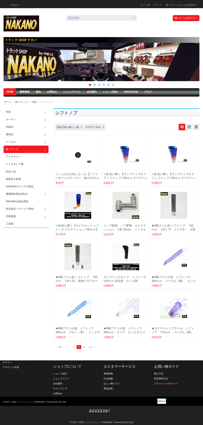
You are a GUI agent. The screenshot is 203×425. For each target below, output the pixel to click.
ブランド (157, 5)
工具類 (9, 223)
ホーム (7, 101)
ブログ (148, 91)
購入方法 (158, 373)
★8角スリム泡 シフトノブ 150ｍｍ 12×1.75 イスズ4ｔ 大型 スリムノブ (173, 229)
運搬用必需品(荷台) (17, 193)
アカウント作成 (11, 367)
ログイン (7, 362)
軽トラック (21, 101)
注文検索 (108, 378)
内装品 (9, 126)
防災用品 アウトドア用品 (20, 208)
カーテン (11, 119)
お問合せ (52, 91)
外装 (8, 111)
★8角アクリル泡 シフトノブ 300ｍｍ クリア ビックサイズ (124, 330)
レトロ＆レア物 (14, 164)
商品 (38, 91)
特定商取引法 (161, 378)
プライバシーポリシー (165, 383)
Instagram (131, 91)
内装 (34, 101)
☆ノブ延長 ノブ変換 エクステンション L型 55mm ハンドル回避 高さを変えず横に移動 (124, 229)
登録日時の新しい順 (69, 127)
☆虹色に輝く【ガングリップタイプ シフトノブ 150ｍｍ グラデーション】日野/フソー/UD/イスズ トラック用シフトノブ (173, 179)
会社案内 (92, 91)
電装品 (9, 134)
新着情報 (108, 373)
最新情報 (25, 91)
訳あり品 (11, 171)
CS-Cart (62, 402)
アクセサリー (13, 156)
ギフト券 (145, 5)
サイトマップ (60, 388)
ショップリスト (72, 91)
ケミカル (11, 141)
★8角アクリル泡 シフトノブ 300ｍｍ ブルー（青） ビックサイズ (77, 332)
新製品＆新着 (13, 179)
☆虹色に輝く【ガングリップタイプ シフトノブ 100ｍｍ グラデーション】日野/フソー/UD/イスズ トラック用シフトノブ (125, 179)
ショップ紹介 (110, 91)
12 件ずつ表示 (94, 127)
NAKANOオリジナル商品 (19, 186)
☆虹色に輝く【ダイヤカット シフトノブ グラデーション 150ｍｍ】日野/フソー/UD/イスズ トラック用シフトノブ (77, 231)
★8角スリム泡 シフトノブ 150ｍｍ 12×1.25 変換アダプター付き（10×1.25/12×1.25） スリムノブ (77, 282)
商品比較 (108, 388)
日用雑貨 (11, 216)
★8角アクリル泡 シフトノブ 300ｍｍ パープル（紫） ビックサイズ (173, 281)
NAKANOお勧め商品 (17, 201)
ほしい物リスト (112, 383)
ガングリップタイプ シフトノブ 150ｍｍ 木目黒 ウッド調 (125, 279)
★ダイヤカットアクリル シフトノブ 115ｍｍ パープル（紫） (172, 330)
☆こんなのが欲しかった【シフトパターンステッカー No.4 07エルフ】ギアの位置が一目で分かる (77, 178)
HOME (9, 91)
